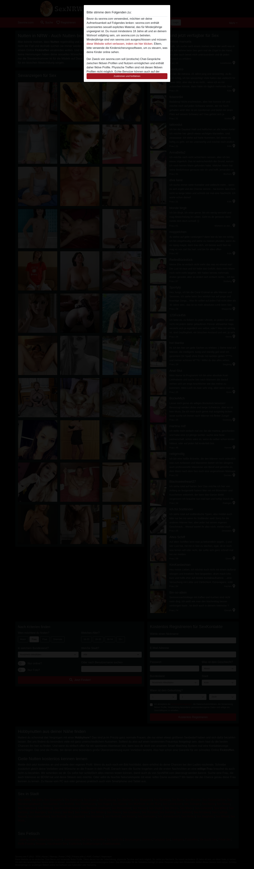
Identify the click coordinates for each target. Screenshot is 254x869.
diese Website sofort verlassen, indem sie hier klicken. (120, 43)
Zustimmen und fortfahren (127, 76)
